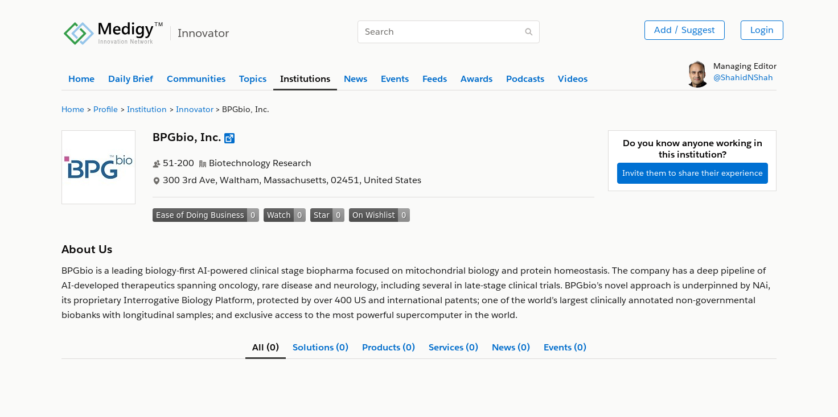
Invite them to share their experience (692, 173)
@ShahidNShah (743, 77)
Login (762, 30)
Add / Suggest (684, 30)
